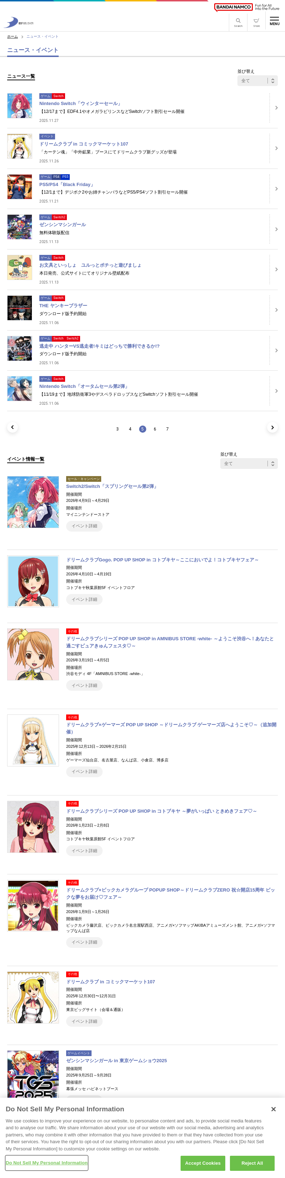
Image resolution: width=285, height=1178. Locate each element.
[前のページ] (12, 427)
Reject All (252, 1166)
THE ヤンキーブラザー (63, 305)
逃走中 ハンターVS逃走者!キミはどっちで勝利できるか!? (99, 346)
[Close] (273, 1112)
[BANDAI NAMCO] (246, 7)
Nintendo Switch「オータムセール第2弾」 (84, 386)
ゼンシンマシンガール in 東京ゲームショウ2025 (116, 1060)
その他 (72, 631)
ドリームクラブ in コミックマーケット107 (83, 144)
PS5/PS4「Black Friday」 (67, 184)
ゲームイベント (79, 1053)
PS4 (56, 177)
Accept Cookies (203, 1166)
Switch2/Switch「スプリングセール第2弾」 (112, 486)
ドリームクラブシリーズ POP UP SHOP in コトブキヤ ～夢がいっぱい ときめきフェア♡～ (161, 811)
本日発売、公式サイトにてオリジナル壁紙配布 (84, 273)
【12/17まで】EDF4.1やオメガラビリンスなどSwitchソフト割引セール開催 (112, 111)
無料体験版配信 (54, 232)
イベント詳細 (84, 525)
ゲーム (45, 96)
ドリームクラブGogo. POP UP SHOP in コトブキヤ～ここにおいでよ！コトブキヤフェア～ (162, 559)
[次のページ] (272, 427)
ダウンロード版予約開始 (63, 313)
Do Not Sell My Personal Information (47, 1166)
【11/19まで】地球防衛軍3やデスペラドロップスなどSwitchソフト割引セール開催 (118, 394)
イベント (47, 136)
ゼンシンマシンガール (62, 224)
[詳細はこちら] (273, 108)
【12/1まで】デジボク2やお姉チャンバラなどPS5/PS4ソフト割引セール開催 (113, 192)
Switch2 (59, 217)
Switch (58, 96)
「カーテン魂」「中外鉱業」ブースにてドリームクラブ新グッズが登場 (108, 152)
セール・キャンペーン (84, 479)
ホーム (12, 36)
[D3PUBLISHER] (18, 26)
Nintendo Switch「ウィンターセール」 (80, 103)
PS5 (65, 177)
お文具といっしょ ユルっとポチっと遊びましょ (90, 265)
